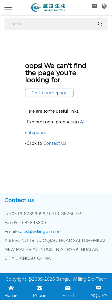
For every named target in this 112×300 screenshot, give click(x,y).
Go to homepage (49, 92)
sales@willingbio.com (39, 231)
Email (68, 291)
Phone (39, 291)
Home (10, 291)
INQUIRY (98, 291)
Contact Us (54, 143)
